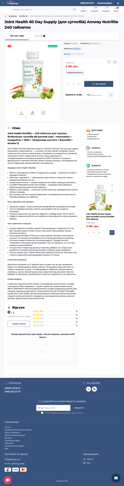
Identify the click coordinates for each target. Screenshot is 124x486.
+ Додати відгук (19, 324)
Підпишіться (79, 408)
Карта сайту (9, 443)
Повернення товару (12, 440)
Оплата (96, 148)
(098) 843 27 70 (13, 391)
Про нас (8, 427)
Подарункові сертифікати (14, 446)
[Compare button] (114, 62)
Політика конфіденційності (60, 413)
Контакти (8, 438)
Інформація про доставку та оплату (18, 430)
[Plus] (78, 84)
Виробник (13, 16)
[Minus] (68, 84)
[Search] (74, 9)
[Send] (111, 95)
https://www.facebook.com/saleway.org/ (94, 389)
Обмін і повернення (12, 432)
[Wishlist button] (109, 62)
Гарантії (96, 166)
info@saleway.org (12, 459)
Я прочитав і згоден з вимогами (63, 413)
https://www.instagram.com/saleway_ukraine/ (88, 389)
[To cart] (112, 232)
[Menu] (3, 3)
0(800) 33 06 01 (12, 388)
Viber (88, 463)
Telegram (90, 459)
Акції (6, 448)
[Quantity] (73, 84)
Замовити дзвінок (104, 3)
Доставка (97, 130)
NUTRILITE (23, 16)
